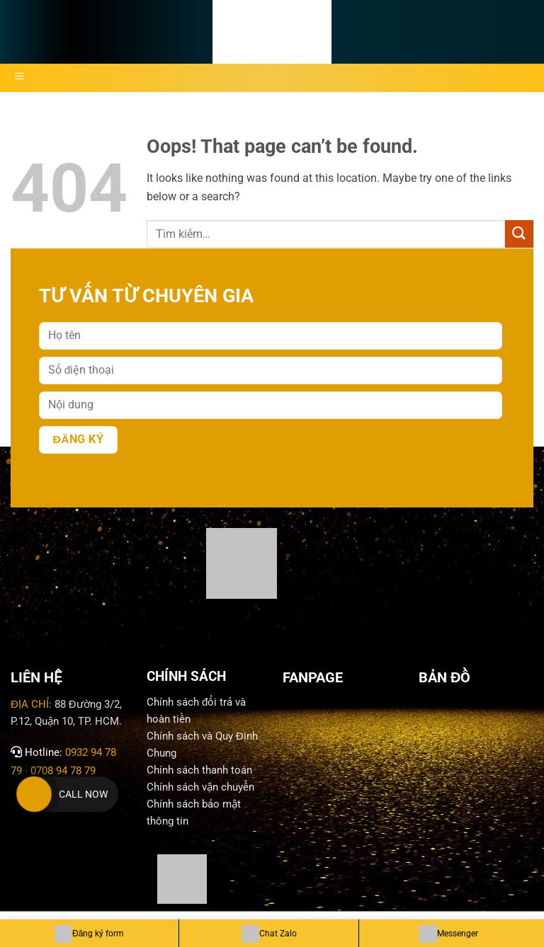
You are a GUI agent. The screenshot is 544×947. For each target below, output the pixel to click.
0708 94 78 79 (64, 770)
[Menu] (19, 78)
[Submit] (519, 234)
